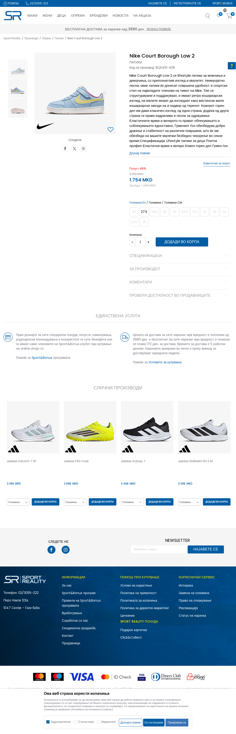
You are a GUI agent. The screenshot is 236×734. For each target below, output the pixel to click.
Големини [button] (155, 202)
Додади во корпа (181, 241)
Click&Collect (131, 637)
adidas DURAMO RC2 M (195, 461)
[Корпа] (229, 16)
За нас (67, 585)
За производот (179, 269)
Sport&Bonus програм (78, 593)
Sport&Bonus (41, 357)
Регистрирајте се (187, 3)
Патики (59, 38)
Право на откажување (195, 600)
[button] (212, 17)
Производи (31, 38)
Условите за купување (164, 362)
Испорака (186, 585)
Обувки (46, 38)
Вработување (72, 613)
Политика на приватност (138, 593)
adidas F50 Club (75, 461)
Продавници (71, 643)
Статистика (86, 722)
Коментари (179, 282)
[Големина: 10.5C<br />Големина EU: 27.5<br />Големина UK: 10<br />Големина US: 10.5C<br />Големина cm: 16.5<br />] (144, 211)
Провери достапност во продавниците (179, 296)
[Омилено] (218, 15)
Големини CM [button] (173, 202)
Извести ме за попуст (216, 163)
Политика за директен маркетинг (144, 608)
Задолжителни (61, 722)
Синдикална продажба (78, 628)
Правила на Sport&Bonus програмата (81, 603)
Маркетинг (108, 722)
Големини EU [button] (137, 202)
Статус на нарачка (192, 615)
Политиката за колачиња (138, 600)
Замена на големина (194, 593)
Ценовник (127, 615)
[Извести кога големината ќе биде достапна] (133, 211)
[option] (17, 69)
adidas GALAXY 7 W (21, 461)
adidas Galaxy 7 (133, 461)
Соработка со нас (75, 620)
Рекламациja (188, 608)
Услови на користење (136, 585)
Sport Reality (12, 38)
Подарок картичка (133, 630)
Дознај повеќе (159, 29)
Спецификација (179, 256)
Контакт (67, 635)
